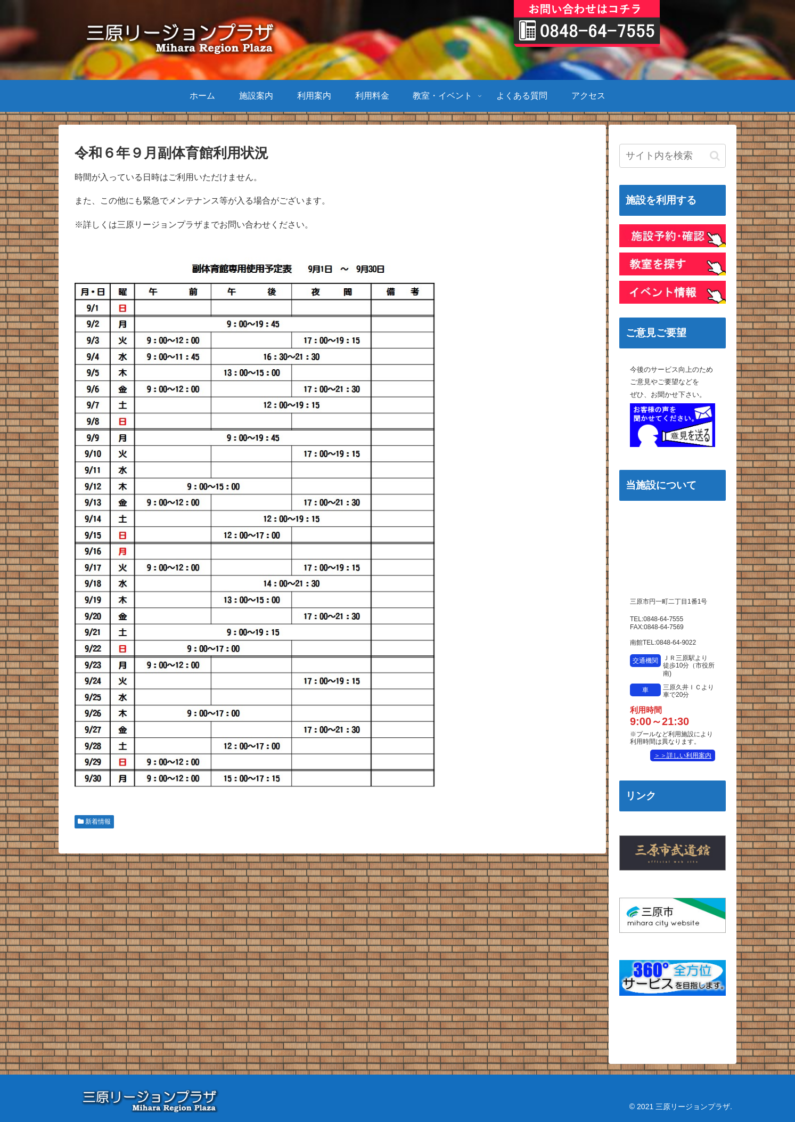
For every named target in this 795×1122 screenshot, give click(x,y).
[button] (715, 156)
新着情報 (94, 821)
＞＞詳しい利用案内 (682, 755)
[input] (672, 156)
